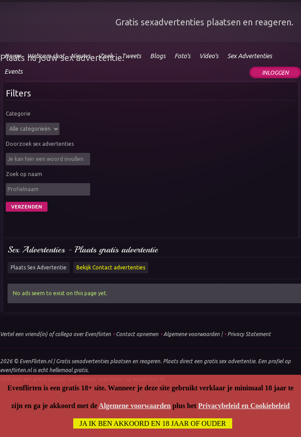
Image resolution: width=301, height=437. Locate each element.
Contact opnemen (137, 334)
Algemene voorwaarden (191, 334)
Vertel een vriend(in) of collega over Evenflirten (55, 334)
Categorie (18, 113)
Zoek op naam (24, 174)
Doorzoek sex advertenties (40, 144)
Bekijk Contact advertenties (110, 267)
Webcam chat (45, 56)
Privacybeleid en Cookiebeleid (243, 405)
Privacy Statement (249, 334)
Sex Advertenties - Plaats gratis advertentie (83, 249)
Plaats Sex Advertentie (39, 267)
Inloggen (275, 72)
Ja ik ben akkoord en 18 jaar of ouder (152, 423)
